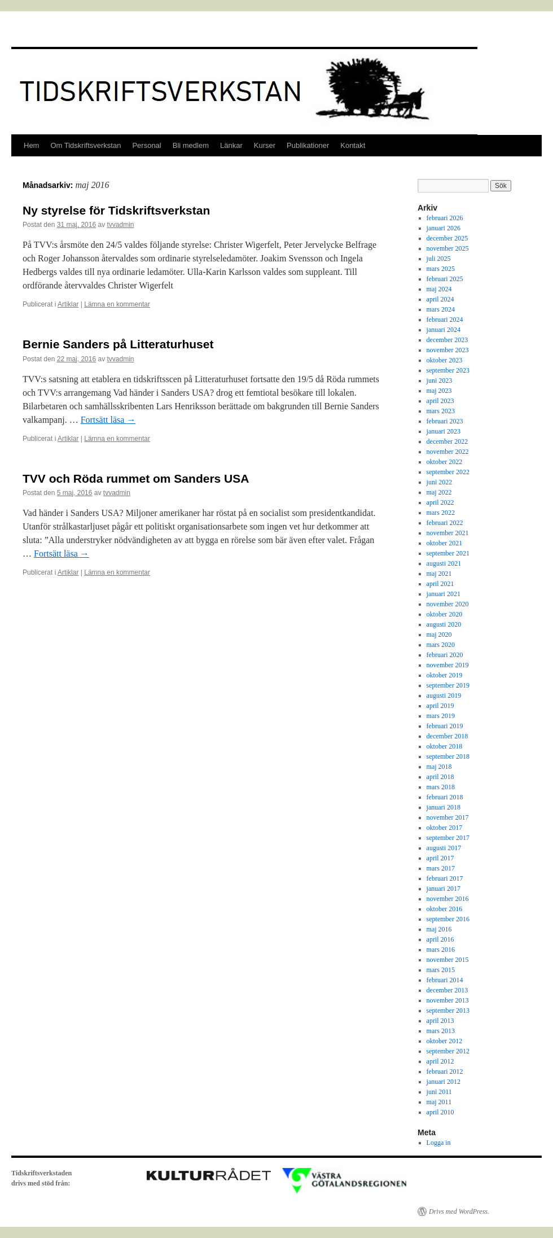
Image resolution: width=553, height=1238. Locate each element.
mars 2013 (441, 1031)
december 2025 (447, 238)
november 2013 (448, 1000)
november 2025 (448, 248)
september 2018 (448, 756)
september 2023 (448, 370)
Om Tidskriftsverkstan (85, 145)
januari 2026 (443, 228)
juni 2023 (440, 380)
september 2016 (448, 919)
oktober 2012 (445, 1041)
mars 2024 (441, 309)
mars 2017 (441, 868)
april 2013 (440, 1021)
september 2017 (448, 838)
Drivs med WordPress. (459, 1211)
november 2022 (448, 452)
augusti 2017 (444, 848)
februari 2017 (445, 878)
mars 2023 (441, 411)
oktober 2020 (445, 614)
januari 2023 (443, 431)
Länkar (231, 145)
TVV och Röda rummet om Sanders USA (136, 478)
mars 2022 (441, 513)
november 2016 (448, 899)
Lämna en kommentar (117, 304)
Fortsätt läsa (108, 420)
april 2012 (440, 1061)
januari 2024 (443, 330)
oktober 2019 (445, 675)
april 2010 (440, 1112)
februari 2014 (445, 980)
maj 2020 (439, 634)
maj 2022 (439, 492)
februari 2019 (445, 726)
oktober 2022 (445, 462)
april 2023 (440, 401)
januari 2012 (443, 1082)
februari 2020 (445, 655)
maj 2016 (439, 929)
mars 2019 (441, 716)
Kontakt (352, 145)
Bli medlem (191, 145)
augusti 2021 (444, 563)
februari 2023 (445, 421)
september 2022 (448, 472)
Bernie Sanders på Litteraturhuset (118, 344)
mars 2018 (441, 787)
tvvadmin (120, 225)
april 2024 (440, 299)
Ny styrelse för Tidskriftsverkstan (116, 210)
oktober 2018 (445, 746)
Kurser (264, 145)
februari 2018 (445, 797)
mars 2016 (441, 949)
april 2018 (440, 777)
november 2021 (448, 533)
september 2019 (448, 685)
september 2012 (448, 1051)
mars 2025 (441, 269)
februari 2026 (445, 218)
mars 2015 (441, 970)
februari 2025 (445, 279)
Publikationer (308, 145)
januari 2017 (443, 889)
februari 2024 (445, 319)
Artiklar (68, 304)
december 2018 (447, 736)
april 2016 (440, 939)
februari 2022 (445, 523)
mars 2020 (441, 645)
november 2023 (448, 350)
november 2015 (448, 960)
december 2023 (447, 340)
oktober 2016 (445, 909)
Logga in (439, 1143)
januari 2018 (443, 807)
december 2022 (447, 441)
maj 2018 (439, 767)
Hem (31, 145)
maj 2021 (439, 574)
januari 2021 (443, 594)
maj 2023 (439, 391)
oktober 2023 (445, 360)
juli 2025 (439, 259)
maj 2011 (439, 1102)
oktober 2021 (445, 543)
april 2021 (440, 584)
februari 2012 (445, 1071)
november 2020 (448, 604)
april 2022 (440, 502)
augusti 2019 (444, 695)
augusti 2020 (444, 624)
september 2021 (448, 553)
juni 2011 (439, 1092)
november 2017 (448, 817)
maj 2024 (439, 289)
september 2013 (448, 1010)
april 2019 (440, 706)
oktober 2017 (445, 828)
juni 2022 (440, 482)
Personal (146, 145)
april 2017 (440, 858)
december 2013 (447, 990)
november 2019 (448, 665)
